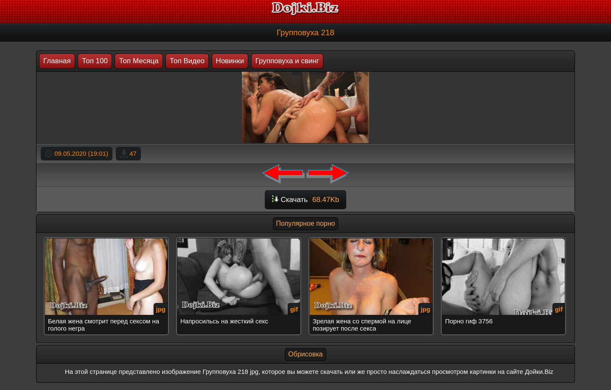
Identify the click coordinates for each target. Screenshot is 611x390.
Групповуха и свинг (287, 61)
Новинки (230, 61)
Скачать (305, 199)
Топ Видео (187, 61)
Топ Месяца (138, 61)
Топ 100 (95, 61)
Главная (57, 61)
